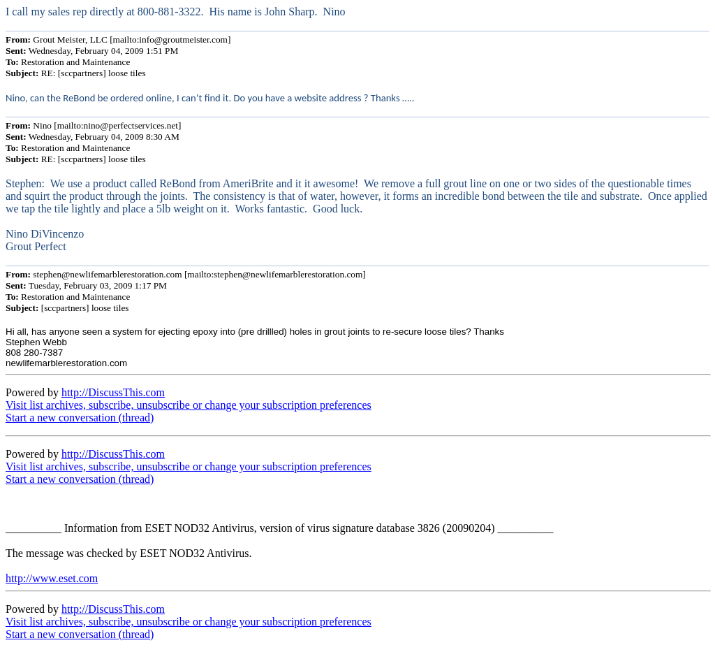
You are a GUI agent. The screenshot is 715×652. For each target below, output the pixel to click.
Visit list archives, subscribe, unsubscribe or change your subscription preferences (188, 405)
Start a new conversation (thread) (80, 417)
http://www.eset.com (52, 578)
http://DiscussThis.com (113, 392)
